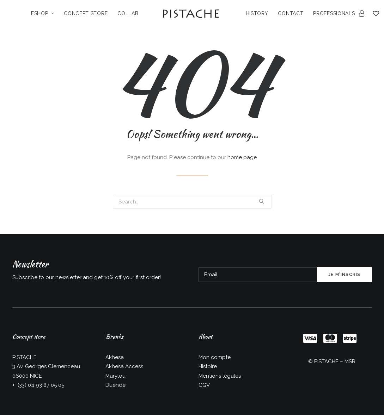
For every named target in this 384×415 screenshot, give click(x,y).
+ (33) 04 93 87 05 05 (38, 385)
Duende (115, 385)
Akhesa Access (124, 366)
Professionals (334, 13)
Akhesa (114, 357)
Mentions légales (220, 376)
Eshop (42, 13)
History (257, 13)
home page (242, 157)
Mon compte (215, 357)
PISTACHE (326, 361)
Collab (127, 13)
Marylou (115, 376)
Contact (290, 13)
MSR (350, 361)
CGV (204, 385)
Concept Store (86, 13)
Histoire (208, 366)
